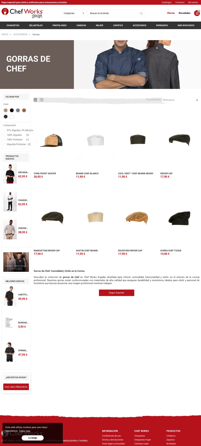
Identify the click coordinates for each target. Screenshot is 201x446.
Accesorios (139, 25)
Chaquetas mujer (142, 439)
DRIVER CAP (166, 173)
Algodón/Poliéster (18, 144)
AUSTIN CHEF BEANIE (87, 250)
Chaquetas (13, 25)
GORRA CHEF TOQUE (170, 250)
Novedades (184, 13)
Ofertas (171, 13)
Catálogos (167, 2)
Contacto (180, 2)
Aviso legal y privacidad (113, 443)
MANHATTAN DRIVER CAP (47, 250)
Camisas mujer (141, 443)
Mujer (99, 25)
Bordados (162, 25)
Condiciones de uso (111, 436)
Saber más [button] (24, 430)
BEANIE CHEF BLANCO (87, 173)
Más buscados (186, 25)
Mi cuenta (193, 2)
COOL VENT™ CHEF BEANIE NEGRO (135, 173)
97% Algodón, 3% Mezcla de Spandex (18, 130)
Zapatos (118, 25)
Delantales (36, 25)
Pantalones (60, 25)
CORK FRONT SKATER (45, 173)
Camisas (81, 25)
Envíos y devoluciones (112, 439)
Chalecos (170, 436)
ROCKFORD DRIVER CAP (130, 250)
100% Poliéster (18, 139)
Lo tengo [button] (32, 438)
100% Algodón (18, 135)
